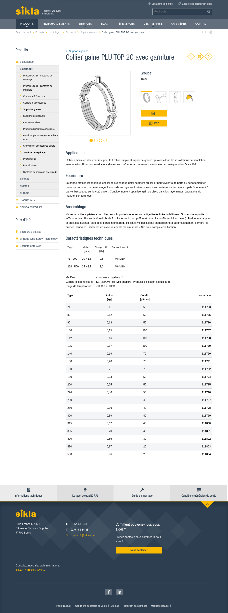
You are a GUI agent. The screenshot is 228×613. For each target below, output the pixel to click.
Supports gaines (90, 32)
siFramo (24, 192)
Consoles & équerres (32, 96)
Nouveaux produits (29, 207)
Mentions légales (159, 606)
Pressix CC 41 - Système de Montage (36, 88)
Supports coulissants (32, 116)
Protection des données (135, 606)
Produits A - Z (26, 200)
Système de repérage (33, 152)
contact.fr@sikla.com (83, 535)
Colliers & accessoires (33, 102)
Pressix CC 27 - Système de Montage (36, 77)
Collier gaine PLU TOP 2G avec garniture (123, 32)
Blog (104, 23)
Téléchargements (56, 23)
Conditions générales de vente (91, 606)
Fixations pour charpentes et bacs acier (39, 137)
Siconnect (72, 32)
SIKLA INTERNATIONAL (30, 569)
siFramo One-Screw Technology (37, 238)
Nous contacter (139, 550)
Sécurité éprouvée (28, 246)
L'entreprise (153, 25)
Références (126, 23)
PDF (154, 123)
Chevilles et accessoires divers (37, 145)
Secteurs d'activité (28, 231)
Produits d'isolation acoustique (37, 129)
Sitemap (114, 606)
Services (85, 25)
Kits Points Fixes (30, 122)
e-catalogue (56, 32)
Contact (201, 23)
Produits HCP (28, 159)
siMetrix (24, 185)
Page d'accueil (25, 32)
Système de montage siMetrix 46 (38, 172)
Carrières (179, 23)
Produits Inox (28, 165)
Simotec (24, 178)
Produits (27, 25)
